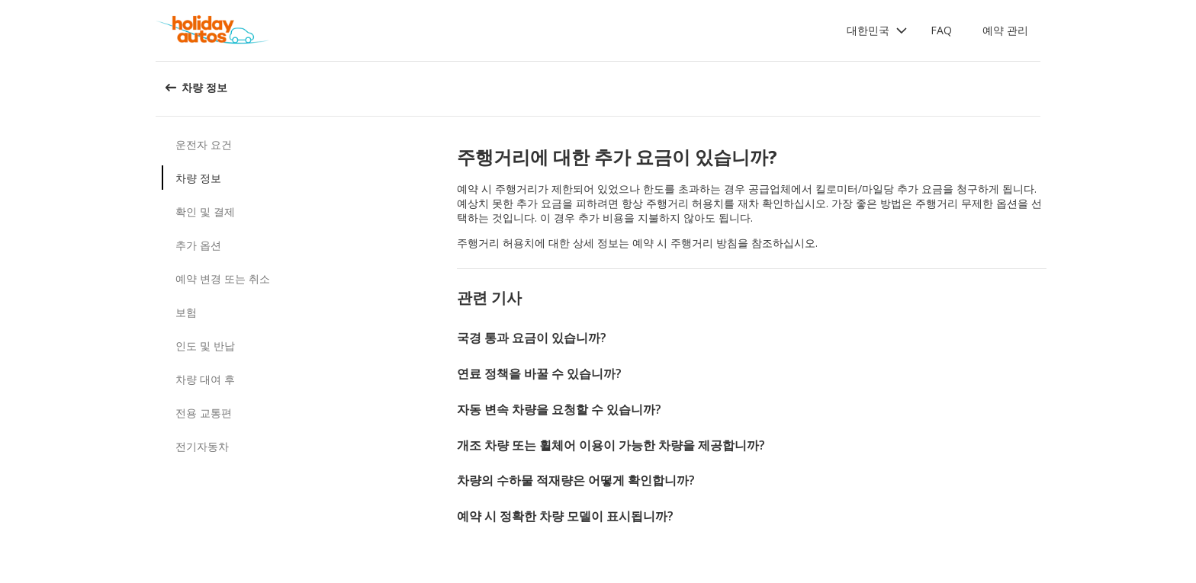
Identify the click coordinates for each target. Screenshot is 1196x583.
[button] (877, 30)
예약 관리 (1005, 30)
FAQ (941, 30)
